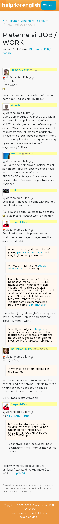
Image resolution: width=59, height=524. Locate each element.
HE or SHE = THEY (18, 415)
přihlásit (21, 473)
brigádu (40, 329)
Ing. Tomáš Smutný (29, 349)
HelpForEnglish (36, 304)
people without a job (30, 252)
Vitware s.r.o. (39, 505)
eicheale (15, 105)
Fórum (12, 20)
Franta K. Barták (24, 69)
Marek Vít (22, 153)
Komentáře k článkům (34, 20)
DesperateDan (19, 222)
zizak (13, 190)
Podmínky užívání (23, 513)
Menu (48, 5)
